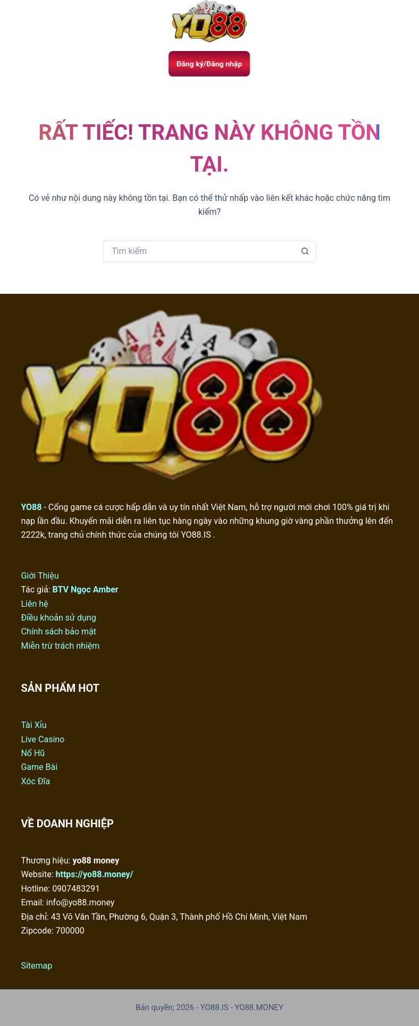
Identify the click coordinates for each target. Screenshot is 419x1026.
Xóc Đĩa (35, 781)
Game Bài (39, 767)
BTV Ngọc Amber (86, 589)
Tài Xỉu (33, 725)
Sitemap (36, 966)
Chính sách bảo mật (58, 631)
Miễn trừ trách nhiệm (60, 646)
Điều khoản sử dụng (58, 618)
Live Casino (42, 739)
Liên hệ (34, 604)
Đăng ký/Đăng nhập (210, 64)
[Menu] (25, 21)
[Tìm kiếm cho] (199, 251)
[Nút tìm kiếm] (305, 251)
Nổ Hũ (33, 753)
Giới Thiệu (39, 576)
